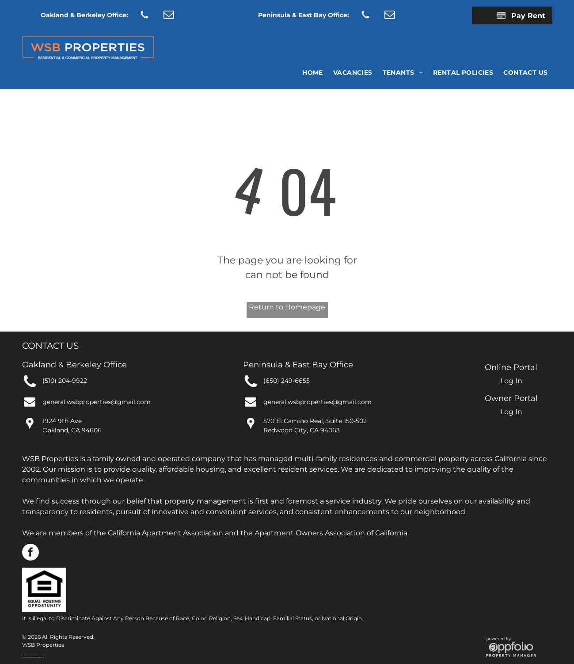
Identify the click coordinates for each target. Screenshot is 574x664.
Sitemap (33, 654)
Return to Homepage (287, 307)
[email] (168, 15)
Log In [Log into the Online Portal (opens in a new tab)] (511, 381)
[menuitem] (312, 73)
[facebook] (30, 553)
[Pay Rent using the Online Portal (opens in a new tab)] (512, 15)
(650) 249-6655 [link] (286, 381)
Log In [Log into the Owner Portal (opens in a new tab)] (511, 412)
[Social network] (144, 15)
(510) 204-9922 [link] (64, 381)
